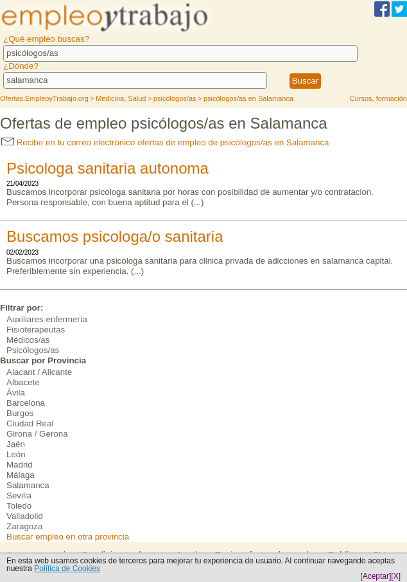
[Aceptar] (375, 576)
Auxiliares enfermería (46, 319)
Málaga (20, 475)
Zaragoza (24, 526)
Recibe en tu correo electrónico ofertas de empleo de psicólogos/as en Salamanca (165, 142)
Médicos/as (27, 340)
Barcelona (25, 403)
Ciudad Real (29, 423)
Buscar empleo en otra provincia (67, 536)
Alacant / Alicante (39, 372)
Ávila (15, 392)
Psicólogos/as (32, 350)
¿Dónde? (21, 66)
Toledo (18, 506)
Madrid (19, 464)
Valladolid (24, 516)
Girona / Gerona (37, 434)
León (16, 454)
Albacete (23, 382)
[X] (396, 576)
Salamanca (27, 485)
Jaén (15, 444)
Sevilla (18, 495)
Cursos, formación (378, 98)
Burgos (19, 413)
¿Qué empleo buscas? (46, 39)
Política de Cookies (67, 568)
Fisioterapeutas (35, 329)
